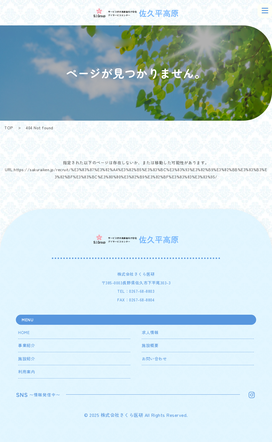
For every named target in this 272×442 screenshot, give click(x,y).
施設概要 (150, 345)
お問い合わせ (154, 358)
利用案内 (26, 371)
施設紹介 (26, 358)
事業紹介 (26, 345)
